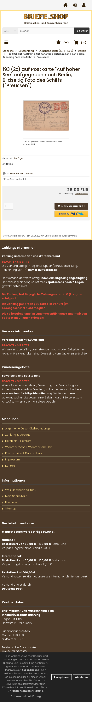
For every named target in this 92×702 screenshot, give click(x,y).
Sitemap (9, 508)
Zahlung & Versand (16, 435)
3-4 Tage (18, 158)
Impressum (11, 459)
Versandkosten (81, 194)
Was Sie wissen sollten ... (19, 490)
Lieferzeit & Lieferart (16, 441)
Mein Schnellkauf (14, 496)
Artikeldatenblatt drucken (20, 173)
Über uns (9, 502)
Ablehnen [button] (81, 677)
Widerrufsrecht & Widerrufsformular (27, 447)
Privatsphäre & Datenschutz (22, 453)
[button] (10, 31)
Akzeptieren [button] (62, 677)
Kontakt (8, 466)
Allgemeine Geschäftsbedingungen (27, 428)
